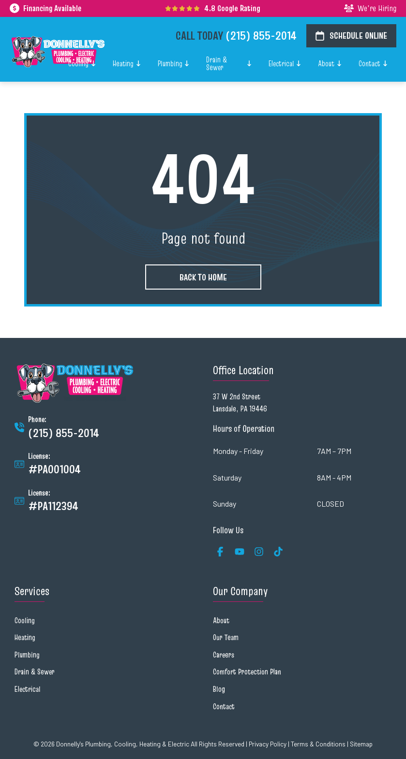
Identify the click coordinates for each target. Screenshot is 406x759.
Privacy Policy (267, 744)
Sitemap (361, 744)
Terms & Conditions (318, 744)
